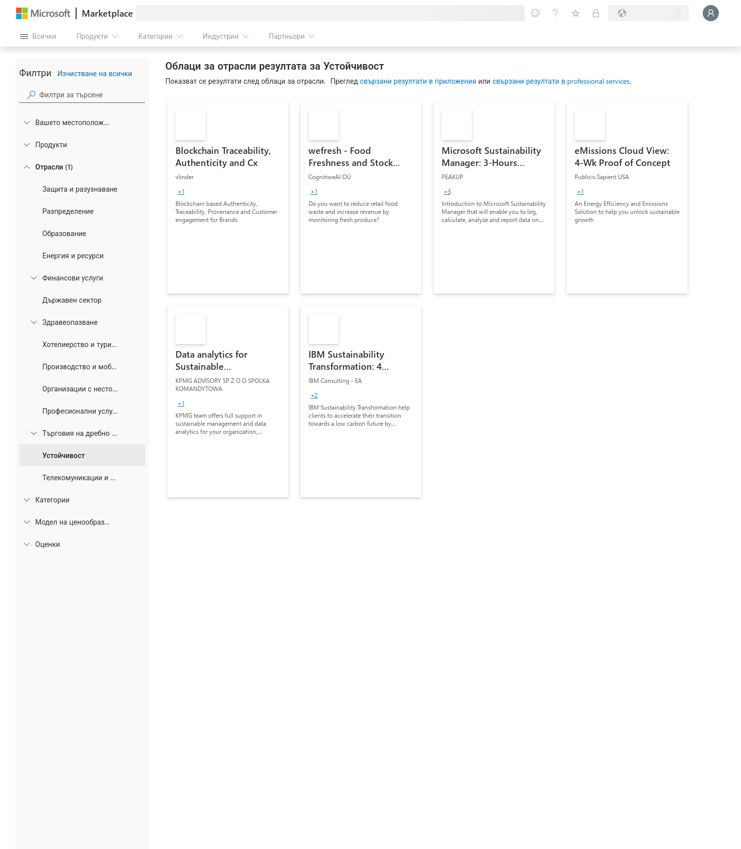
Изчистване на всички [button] (94, 73)
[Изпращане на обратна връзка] (535, 13)
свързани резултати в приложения (418, 81)
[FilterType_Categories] (26, 499)
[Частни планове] (596, 13)
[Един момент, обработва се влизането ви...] (711, 13)
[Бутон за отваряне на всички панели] (38, 36)
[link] (227, 198)
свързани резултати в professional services (561, 81)
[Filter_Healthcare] (33, 321)
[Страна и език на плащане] (648, 13)
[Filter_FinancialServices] (33, 277)
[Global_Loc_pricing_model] (26, 521)
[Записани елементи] (576, 13)
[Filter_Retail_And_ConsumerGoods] (33, 432)
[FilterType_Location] (26, 122)
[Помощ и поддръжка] (555, 13)
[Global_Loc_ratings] (26, 543)
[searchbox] (92, 94)
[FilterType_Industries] (26, 166)
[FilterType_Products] (26, 144)
